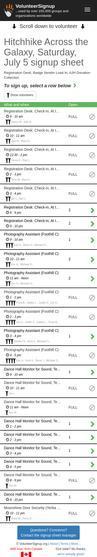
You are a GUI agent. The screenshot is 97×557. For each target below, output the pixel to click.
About (54, 544)
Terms (64, 544)
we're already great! (70, 554)
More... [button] (76, 544)
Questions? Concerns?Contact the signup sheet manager (48, 532)
